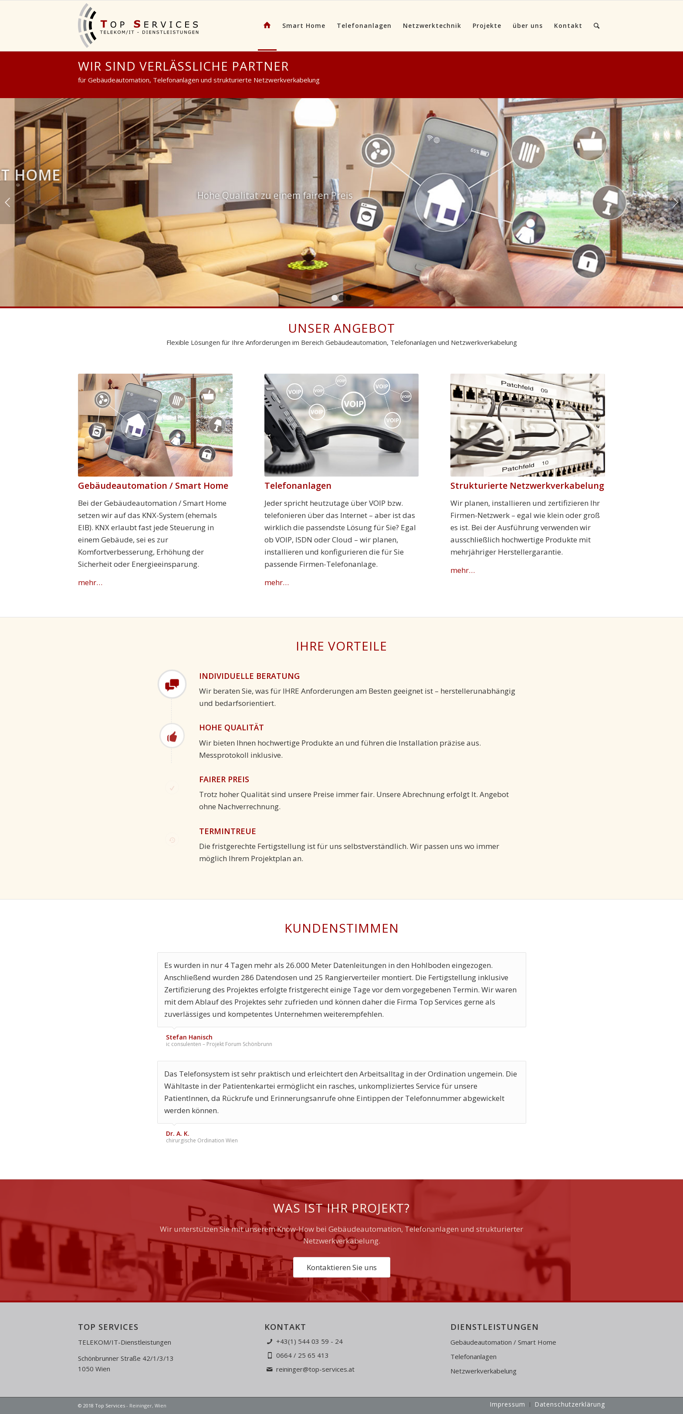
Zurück (7, 202)
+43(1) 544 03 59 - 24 (309, 1341)
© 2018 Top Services (101, 1405)
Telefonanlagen (473, 1356)
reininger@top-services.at (315, 1369)
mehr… (90, 582)
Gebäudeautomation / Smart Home (503, 1342)
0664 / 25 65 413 (302, 1355)
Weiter (675, 202)
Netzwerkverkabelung (483, 1370)
